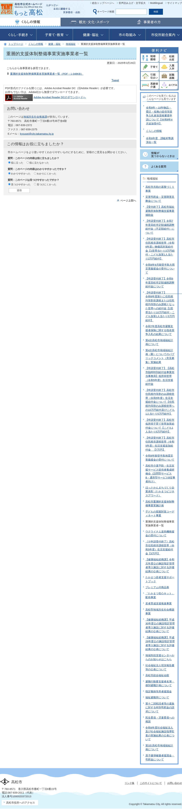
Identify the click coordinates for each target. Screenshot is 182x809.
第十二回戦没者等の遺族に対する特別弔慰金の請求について (159, 707)
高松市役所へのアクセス (20, 802)
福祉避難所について (157, 697)
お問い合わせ (174, 783)
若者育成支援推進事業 (158, 603)
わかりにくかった (46, 173)
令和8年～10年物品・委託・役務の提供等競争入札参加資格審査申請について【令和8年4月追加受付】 (159, 115)
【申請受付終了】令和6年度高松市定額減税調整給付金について (159, 282)
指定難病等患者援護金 (158, 691)
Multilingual (156, 3)
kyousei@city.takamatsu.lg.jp (37, 133)
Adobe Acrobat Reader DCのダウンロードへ (45, 97)
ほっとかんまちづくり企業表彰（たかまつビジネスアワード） (159, 491)
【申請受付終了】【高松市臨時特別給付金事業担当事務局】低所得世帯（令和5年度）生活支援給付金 (159, 376)
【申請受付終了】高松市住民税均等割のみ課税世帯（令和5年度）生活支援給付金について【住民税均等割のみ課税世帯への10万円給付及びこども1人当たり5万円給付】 (160, 402)
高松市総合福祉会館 (157, 675)
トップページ (15, 44)
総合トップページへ (103, 3)
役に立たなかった (39, 162)
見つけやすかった (21, 184)
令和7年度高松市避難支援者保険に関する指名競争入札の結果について (159, 330)
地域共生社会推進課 (35, 116)
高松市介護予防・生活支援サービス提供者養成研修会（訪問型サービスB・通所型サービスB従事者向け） (160, 473)
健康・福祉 (54, 44)
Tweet (115, 80)
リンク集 (129, 783)
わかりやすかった (21, 173)
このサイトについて (151, 783)
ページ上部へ (128, 200)
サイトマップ (174, 3)
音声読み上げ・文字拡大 (132, 3)
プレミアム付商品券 (157, 587)
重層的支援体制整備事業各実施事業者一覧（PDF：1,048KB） (46, 73)
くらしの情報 (35, 44)
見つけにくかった (46, 184)
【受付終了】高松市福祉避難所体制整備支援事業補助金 (159, 210)
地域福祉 (71, 44)
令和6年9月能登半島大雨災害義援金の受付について (160, 268)
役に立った (17, 162)
